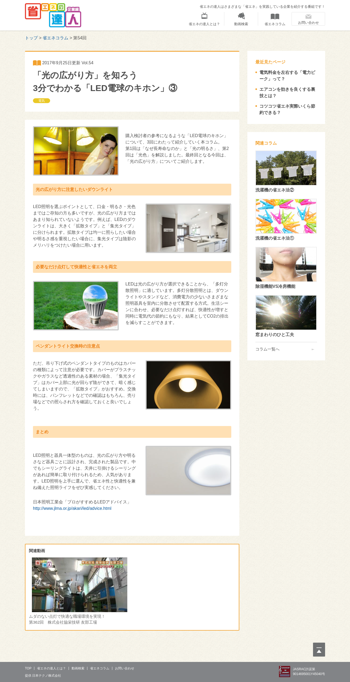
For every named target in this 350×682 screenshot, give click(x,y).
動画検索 (241, 24)
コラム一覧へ (267, 349)
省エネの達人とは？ (204, 24)
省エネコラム (275, 24)
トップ (31, 38)
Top (28, 668)
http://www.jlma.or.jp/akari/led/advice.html (72, 508)
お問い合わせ (308, 23)
